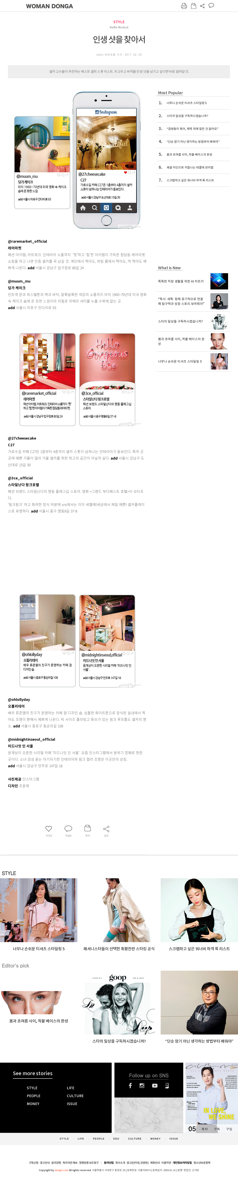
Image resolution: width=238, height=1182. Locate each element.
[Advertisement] (67, 546)
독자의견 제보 (70, 1163)
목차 (204, 1129)
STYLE (119, 22)
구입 (229, 1129)
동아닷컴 (108, 1163)
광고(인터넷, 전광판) (137, 1163)
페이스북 (130, 1085)
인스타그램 (142, 1085)
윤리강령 (56, 1163)
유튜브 (154, 1085)
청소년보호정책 (202, 1163)
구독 (217, 1129)
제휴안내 (155, 1163)
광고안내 (45, 1163)
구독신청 (33, 1163)
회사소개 (120, 1163)
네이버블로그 (167, 1085)
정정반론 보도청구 (89, 1163)
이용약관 (166, 1163)
